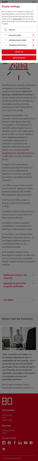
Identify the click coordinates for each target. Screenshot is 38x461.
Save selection (19, 58)
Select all (12, 30)
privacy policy (17, 19)
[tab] (20, 35)
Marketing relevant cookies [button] (17, 40)
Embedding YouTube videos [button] (18, 45)
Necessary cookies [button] (15, 35)
